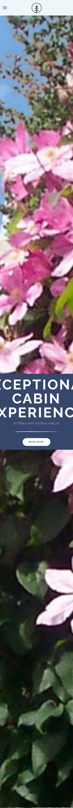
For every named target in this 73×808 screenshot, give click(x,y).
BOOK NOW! (36, 442)
